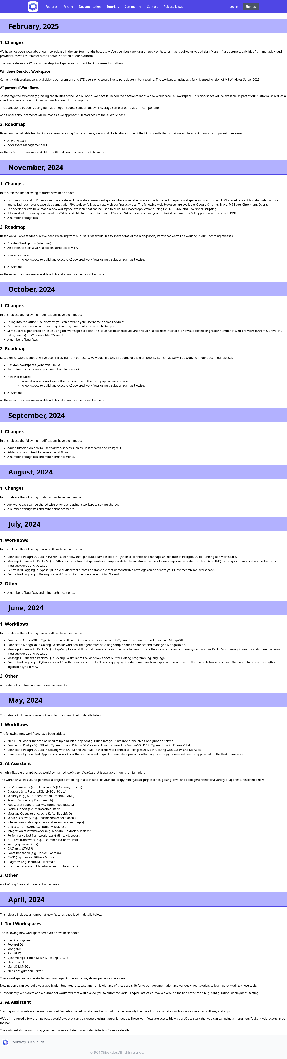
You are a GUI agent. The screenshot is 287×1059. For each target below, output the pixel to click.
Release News (173, 7)
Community (133, 7)
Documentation (90, 7)
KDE (61, 213)
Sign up (251, 7)
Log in (234, 7)
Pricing (68, 7)
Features (51, 7)
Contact (152, 7)
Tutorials (113, 7)
